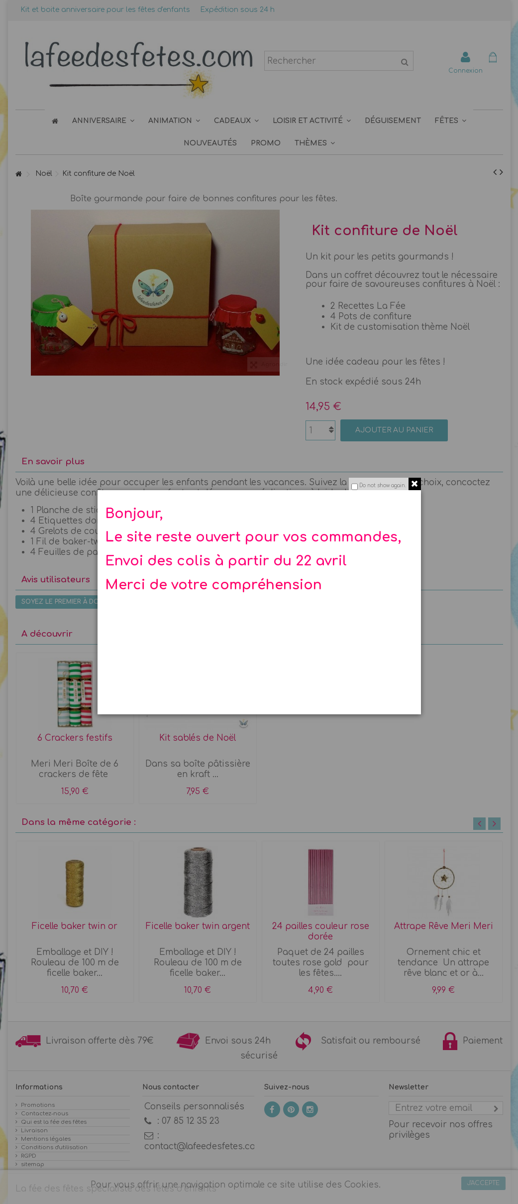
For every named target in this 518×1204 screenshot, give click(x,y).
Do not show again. (382, 485)
